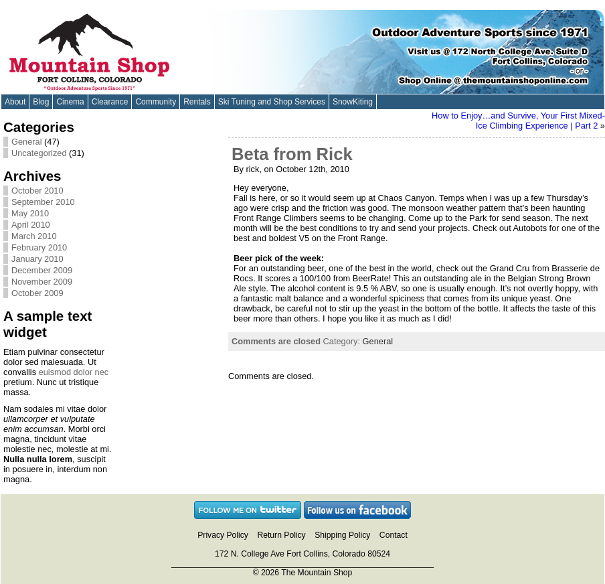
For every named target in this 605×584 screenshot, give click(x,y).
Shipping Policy (342, 535)
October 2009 (37, 293)
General (26, 142)
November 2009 (41, 282)
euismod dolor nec (74, 372)
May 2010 (30, 213)
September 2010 (43, 202)
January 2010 (37, 259)
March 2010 (34, 236)
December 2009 (41, 270)
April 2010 (30, 225)
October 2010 (37, 191)
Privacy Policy (222, 535)
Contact (393, 535)
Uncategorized (39, 153)
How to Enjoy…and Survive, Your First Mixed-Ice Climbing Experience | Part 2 (518, 121)
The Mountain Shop (316, 572)
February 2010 (39, 247)
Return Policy (281, 535)
